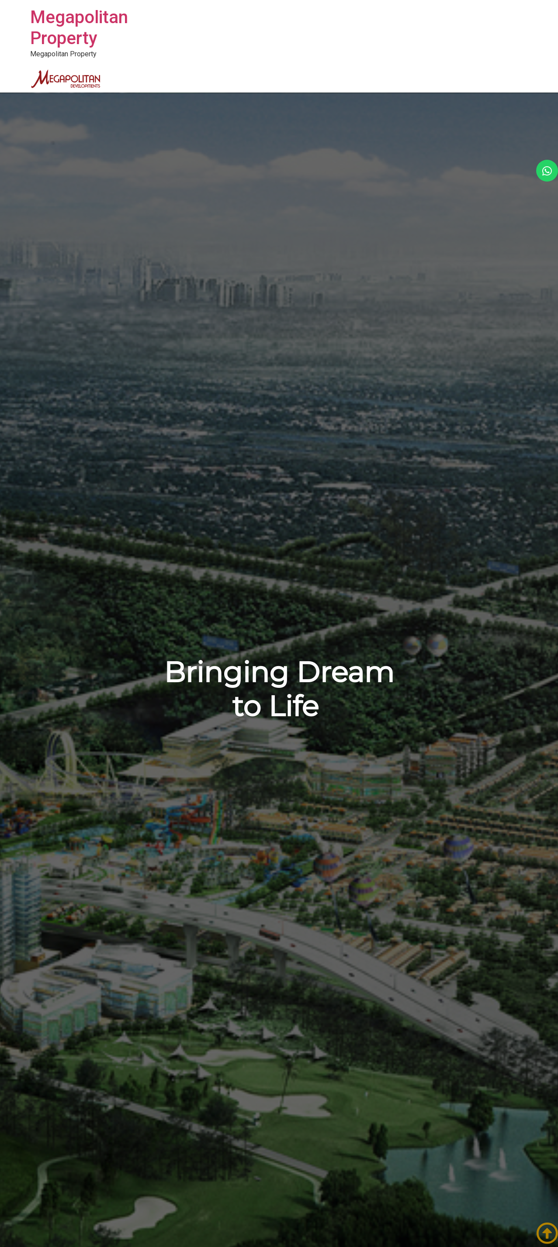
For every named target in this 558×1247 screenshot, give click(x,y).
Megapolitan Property (79, 27)
